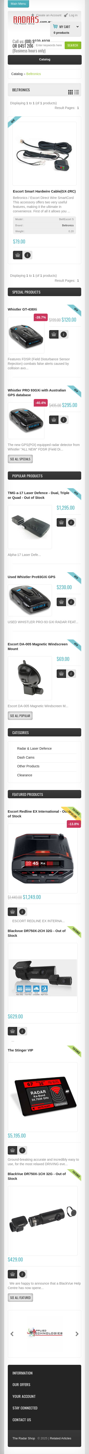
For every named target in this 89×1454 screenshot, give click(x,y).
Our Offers (21, 1384)
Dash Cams (25, 757)
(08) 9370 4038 (37, 41)
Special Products (26, 292)
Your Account (24, 1396)
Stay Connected (25, 1408)
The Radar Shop (24, 1438)
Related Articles (60, 1438)
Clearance (24, 775)
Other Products (28, 766)
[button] (73, 45)
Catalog (17, 74)
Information (23, 1373)
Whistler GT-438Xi (22, 309)
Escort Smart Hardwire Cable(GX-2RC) (44, 191)
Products (27, 794)
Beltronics (33, 74)
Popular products (27, 476)
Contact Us (22, 1419)
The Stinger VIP (20, 1050)
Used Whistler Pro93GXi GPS (31, 577)
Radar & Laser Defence (34, 748)
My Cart (64, 26)
